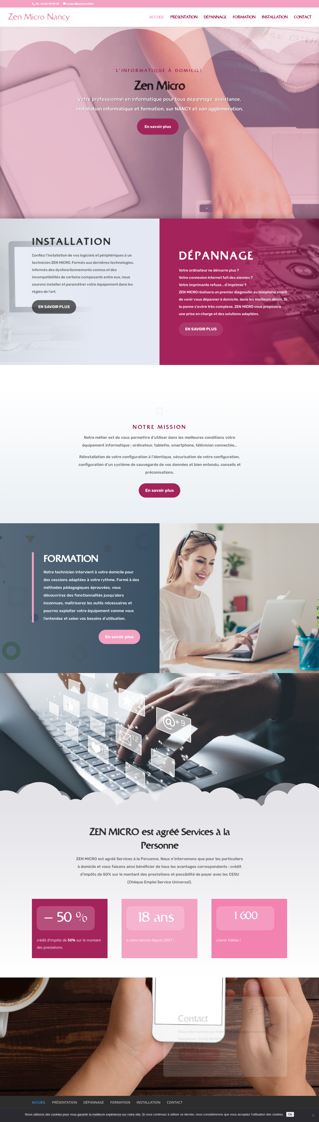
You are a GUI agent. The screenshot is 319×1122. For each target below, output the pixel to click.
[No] (313, 1115)
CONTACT (302, 17)
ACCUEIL (156, 17)
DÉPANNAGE (215, 17)
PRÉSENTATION (183, 17)
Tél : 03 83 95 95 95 (47, 4)
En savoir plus (158, 127)
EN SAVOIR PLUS (54, 306)
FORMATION (244, 17)
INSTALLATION (275, 17)
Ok (290, 1114)
